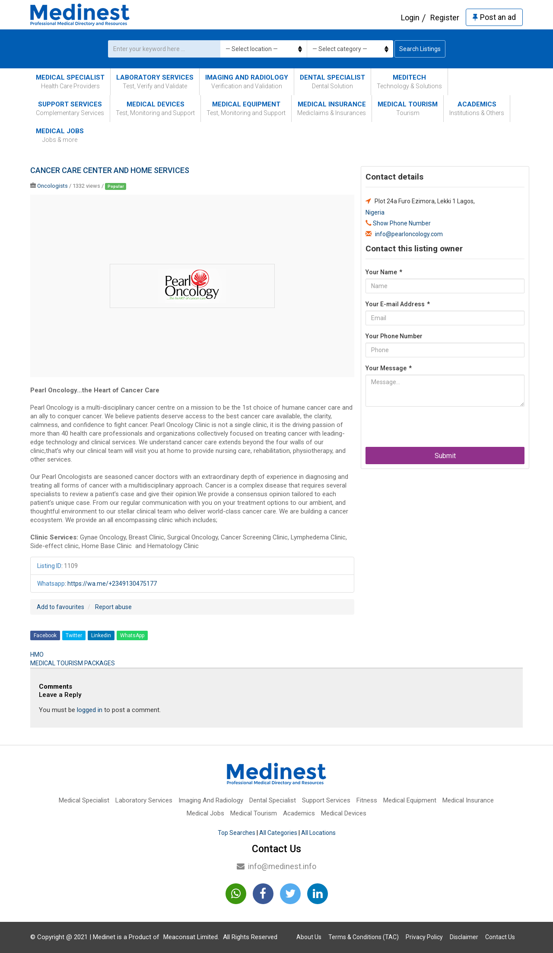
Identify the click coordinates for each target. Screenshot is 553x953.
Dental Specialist (332, 82)
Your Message (388, 368)
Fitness (366, 800)
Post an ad (494, 17)
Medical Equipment (246, 108)
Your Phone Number (394, 336)
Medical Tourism (408, 108)
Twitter (74, 635)
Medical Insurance (331, 108)
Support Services (70, 108)
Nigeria (375, 212)
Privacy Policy (424, 937)
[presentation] (431, 430)
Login (410, 17)
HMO (37, 654)
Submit (445, 456)
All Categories (278, 832)
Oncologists (52, 186)
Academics (476, 108)
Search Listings (420, 48)
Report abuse (113, 606)
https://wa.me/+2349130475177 (112, 583)
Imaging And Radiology (246, 82)
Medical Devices (155, 108)
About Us (308, 937)
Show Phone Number (402, 223)
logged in (89, 710)
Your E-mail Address (397, 304)
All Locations (318, 832)
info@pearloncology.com (409, 234)
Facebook (45, 635)
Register (444, 17)
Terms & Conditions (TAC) (363, 937)
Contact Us (500, 937)
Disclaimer (464, 937)
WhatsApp (132, 635)
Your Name (383, 272)
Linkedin (101, 635)
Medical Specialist (70, 82)
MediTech (409, 82)
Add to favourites (60, 606)
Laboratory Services (155, 82)
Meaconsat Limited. (191, 937)
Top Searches (236, 832)
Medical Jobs (60, 135)
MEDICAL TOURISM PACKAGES (72, 663)
